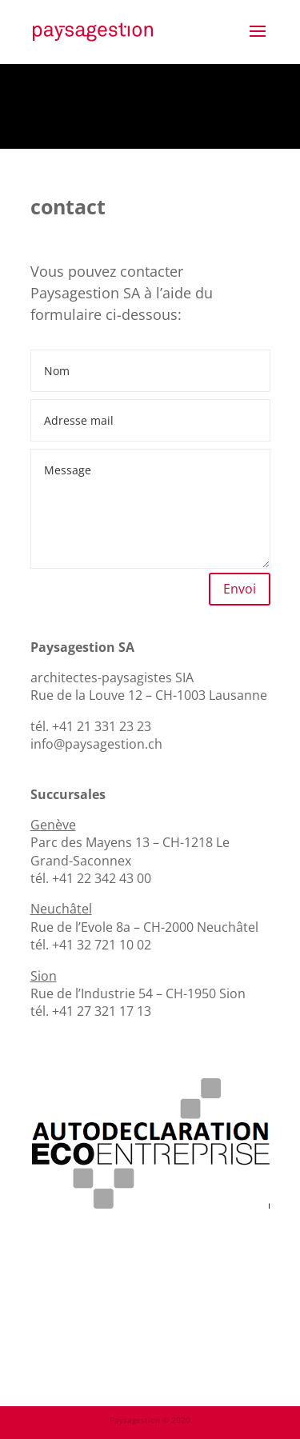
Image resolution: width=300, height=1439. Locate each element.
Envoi (239, 589)
